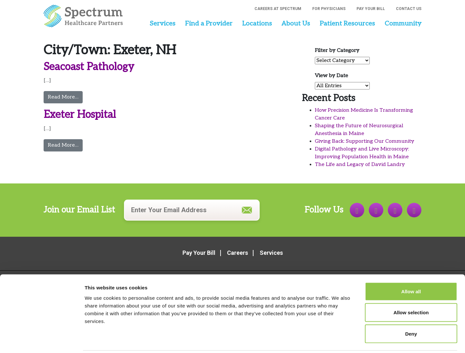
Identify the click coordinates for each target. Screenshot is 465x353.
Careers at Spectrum (277, 8)
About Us (296, 23)
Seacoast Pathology (89, 67)
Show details (339, 340)
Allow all (411, 268)
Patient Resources (347, 23)
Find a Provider (208, 23)
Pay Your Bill (370, 8)
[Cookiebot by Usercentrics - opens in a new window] (42, 340)
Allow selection (411, 289)
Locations (257, 23)
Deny (411, 310)
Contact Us (408, 8)
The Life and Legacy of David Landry (360, 164)
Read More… (65, 96)
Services (162, 23)
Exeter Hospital (80, 115)
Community (403, 23)
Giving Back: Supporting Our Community (364, 141)
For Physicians (329, 8)
